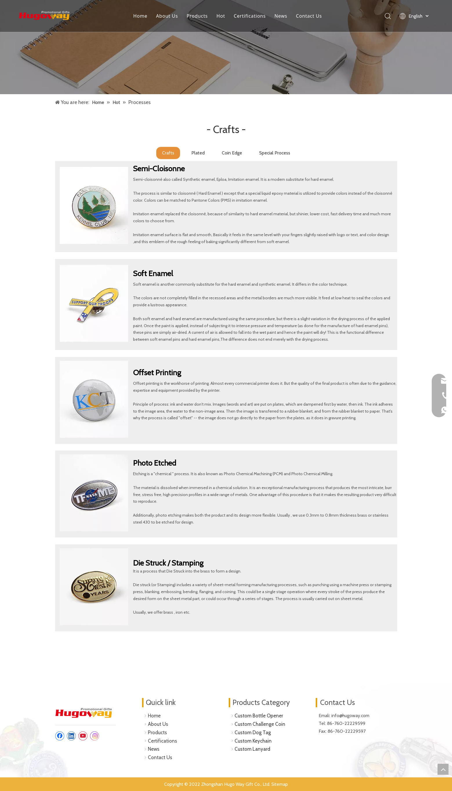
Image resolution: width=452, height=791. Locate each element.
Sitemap (279, 784)
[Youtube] (83, 736)
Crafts (168, 153)
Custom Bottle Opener (259, 716)
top (443, 769)
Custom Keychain (253, 741)
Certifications (250, 16)
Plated (198, 153)
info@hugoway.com (351, 715)
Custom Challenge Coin (260, 724)
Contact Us (309, 16)
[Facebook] (59, 736)
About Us (167, 16)
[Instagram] (94, 736)
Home (140, 16)
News (281, 16)
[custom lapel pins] (226, 47)
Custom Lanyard (252, 749)
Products (197, 16)
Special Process (274, 153)
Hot (221, 16)
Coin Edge (232, 153)
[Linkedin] (71, 736)
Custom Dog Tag (253, 732)
